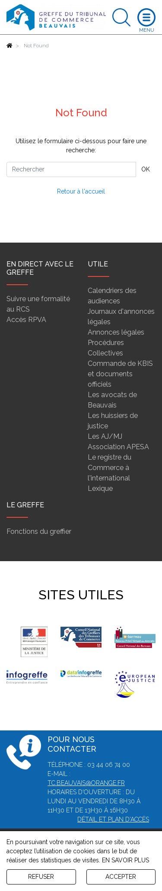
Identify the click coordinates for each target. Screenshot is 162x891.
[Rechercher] (71, 169)
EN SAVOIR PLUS (125, 860)
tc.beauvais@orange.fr (86, 782)
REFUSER (41, 876)
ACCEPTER (120, 876)
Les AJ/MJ (105, 436)
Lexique (100, 488)
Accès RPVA (26, 320)
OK (145, 169)
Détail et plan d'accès (113, 819)
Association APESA (118, 447)
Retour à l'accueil (81, 191)
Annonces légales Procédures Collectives (116, 342)
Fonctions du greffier (38, 531)
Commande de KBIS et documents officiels (120, 373)
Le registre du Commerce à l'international (109, 467)
